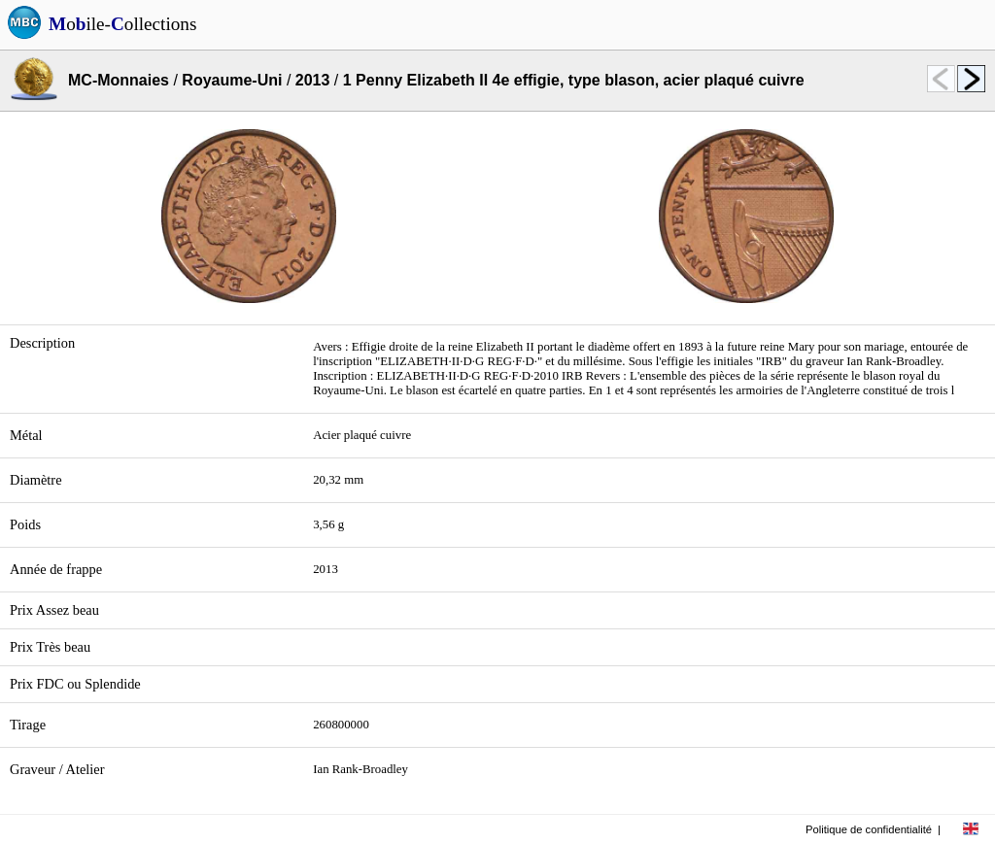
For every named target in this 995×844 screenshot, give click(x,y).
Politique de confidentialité (869, 829)
